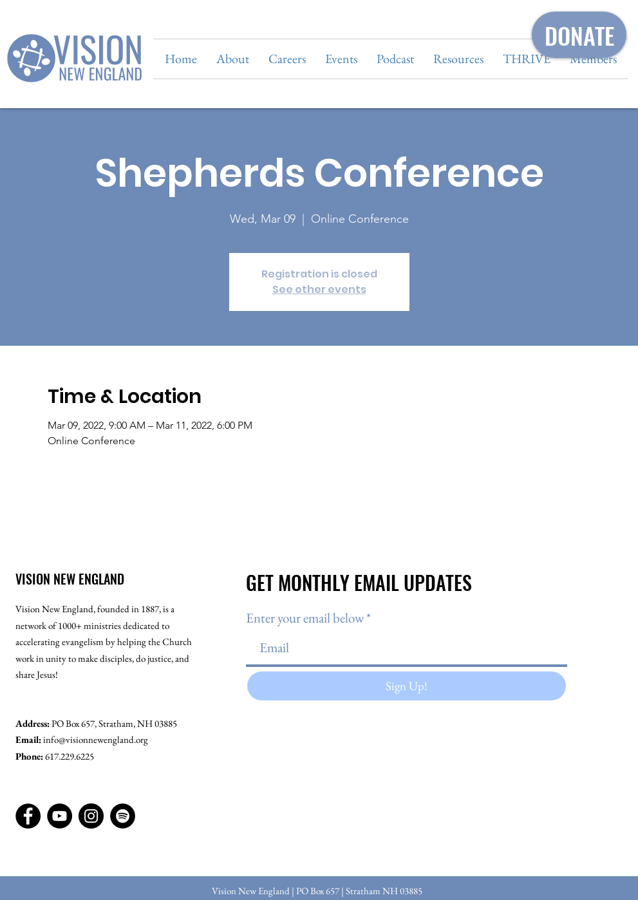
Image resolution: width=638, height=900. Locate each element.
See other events (319, 289)
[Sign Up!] (406, 685)
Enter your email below (305, 617)
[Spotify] (122, 816)
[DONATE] (579, 35)
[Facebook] (28, 816)
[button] (233, 59)
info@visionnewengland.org (95, 739)
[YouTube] (59, 816)
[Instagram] (91, 816)
